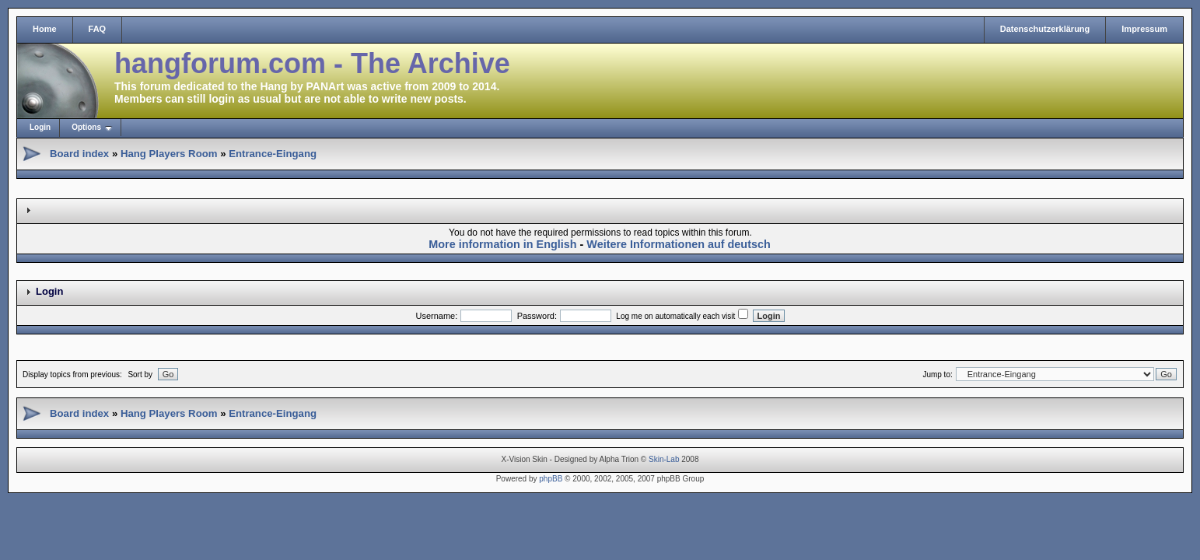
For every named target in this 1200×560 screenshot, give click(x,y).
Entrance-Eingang (273, 153)
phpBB (550, 478)
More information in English (502, 244)
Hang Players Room (169, 153)
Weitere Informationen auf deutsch (678, 244)
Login (40, 127)
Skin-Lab (664, 459)
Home (45, 28)
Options (86, 127)
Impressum (1144, 28)
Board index (79, 153)
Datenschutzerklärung (1045, 28)
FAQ (98, 28)
